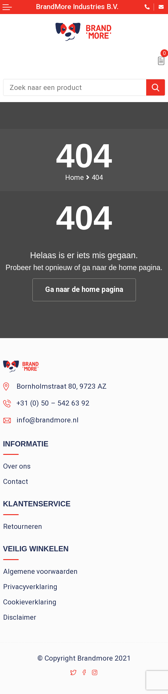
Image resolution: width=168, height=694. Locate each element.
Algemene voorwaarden (40, 571)
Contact (15, 481)
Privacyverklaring (30, 587)
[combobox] (74, 87)
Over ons (17, 466)
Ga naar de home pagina (84, 289)
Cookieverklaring (29, 602)
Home (74, 177)
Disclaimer (19, 617)
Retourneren (22, 526)
